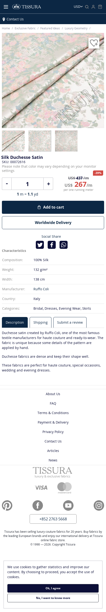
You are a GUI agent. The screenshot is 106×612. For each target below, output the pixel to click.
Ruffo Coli (41, 289)
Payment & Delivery (53, 422)
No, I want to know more (53, 598)
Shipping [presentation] (40, 322)
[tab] (15, 322)
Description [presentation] (15, 322)
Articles (53, 450)
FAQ (53, 403)
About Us (53, 394)
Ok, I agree (53, 588)
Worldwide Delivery (53, 222)
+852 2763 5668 (53, 519)
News (53, 460)
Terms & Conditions (53, 413)
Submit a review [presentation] (70, 322)
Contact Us (15, 19)
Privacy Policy (53, 431)
